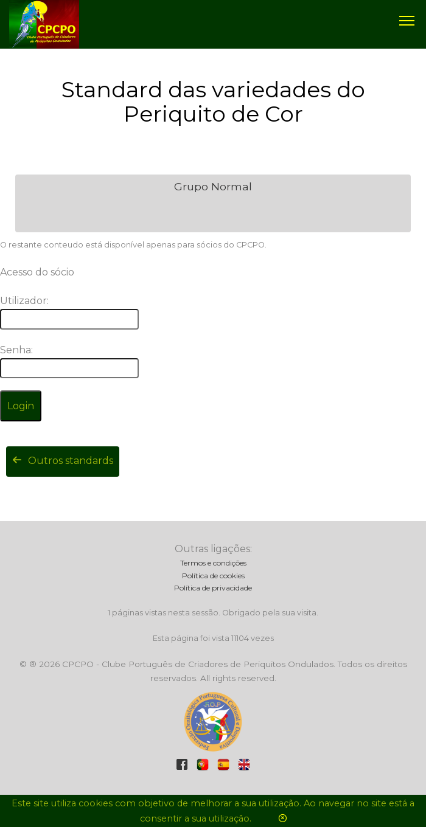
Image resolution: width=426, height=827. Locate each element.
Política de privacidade (213, 587)
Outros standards (62, 460)
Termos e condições (213, 562)
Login (20, 406)
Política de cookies (213, 575)
